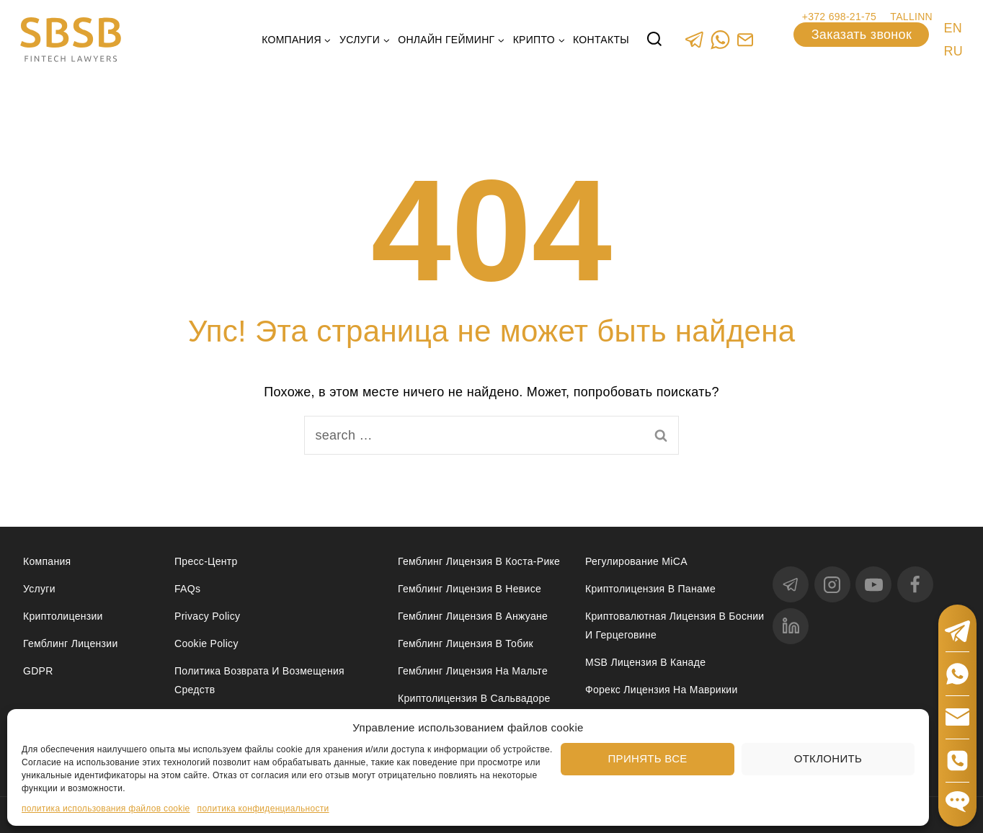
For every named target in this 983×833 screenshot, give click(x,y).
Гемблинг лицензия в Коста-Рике (479, 561)
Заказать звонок (861, 34)
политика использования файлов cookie (106, 808)
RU (953, 51)
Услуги (39, 588)
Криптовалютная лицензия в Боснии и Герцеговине (674, 625)
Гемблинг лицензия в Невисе (469, 588)
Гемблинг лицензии (70, 643)
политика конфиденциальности (263, 808)
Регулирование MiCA (636, 561)
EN (952, 28)
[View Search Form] (654, 39)
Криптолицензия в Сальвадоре (474, 698)
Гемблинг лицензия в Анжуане (473, 616)
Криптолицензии (63, 616)
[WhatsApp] (719, 39)
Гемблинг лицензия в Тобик (465, 643)
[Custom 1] (744, 39)
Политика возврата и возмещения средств (259, 680)
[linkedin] (791, 626)
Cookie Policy (206, 643)
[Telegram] (694, 39)
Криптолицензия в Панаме (650, 588)
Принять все (648, 758)
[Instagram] (832, 584)
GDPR (38, 671)
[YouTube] (873, 584)
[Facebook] (915, 584)
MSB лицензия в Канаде (645, 662)
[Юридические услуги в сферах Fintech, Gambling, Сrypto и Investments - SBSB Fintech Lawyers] (70, 40)
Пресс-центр (206, 561)
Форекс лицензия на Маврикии (661, 689)
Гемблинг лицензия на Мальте (473, 671)
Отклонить (828, 758)
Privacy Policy (207, 616)
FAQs (187, 588)
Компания (47, 561)
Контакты (601, 39)
